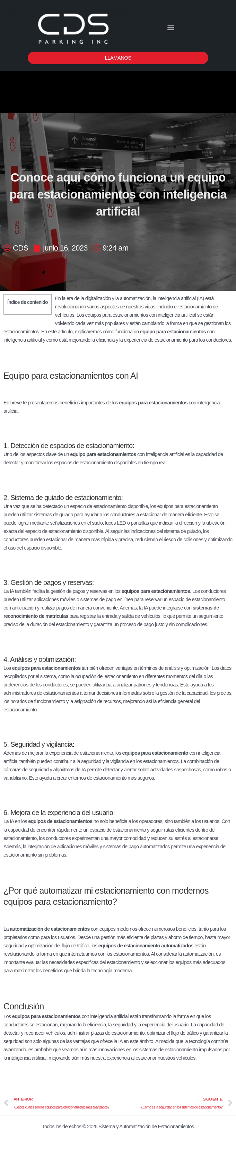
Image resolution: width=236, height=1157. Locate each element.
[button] (170, 27)
